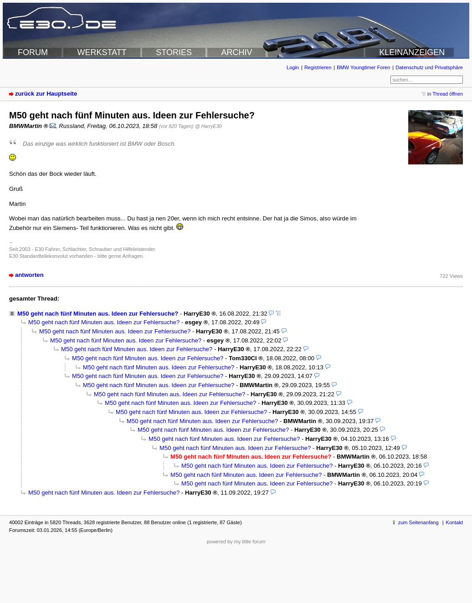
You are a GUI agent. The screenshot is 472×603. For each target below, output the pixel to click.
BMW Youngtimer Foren (363, 67)
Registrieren (317, 67)
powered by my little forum (236, 541)
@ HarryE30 (208, 126)
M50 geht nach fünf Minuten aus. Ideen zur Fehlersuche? (97, 313)
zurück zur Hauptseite (46, 93)
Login (293, 67)
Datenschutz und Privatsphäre (429, 67)
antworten (29, 274)
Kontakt (454, 522)
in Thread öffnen (445, 94)
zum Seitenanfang (418, 522)
